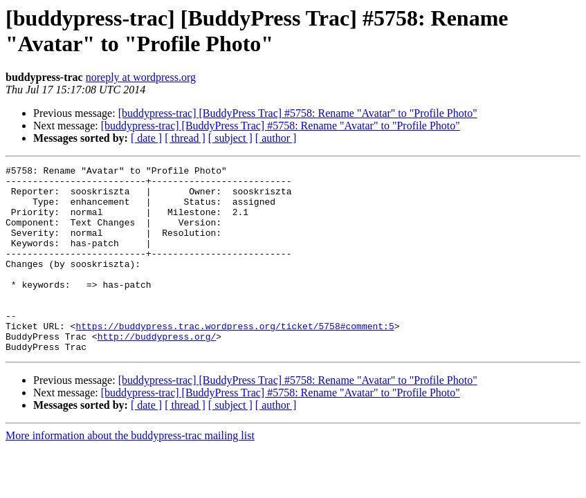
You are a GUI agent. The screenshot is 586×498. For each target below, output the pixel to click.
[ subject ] (230, 138)
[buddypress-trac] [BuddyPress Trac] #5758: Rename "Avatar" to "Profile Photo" (297, 113)
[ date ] (146, 138)
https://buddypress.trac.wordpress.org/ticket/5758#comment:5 (234, 359)
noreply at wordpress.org (141, 77)
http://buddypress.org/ (157, 371)
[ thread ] (185, 138)
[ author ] (276, 138)
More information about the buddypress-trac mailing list (130, 473)
